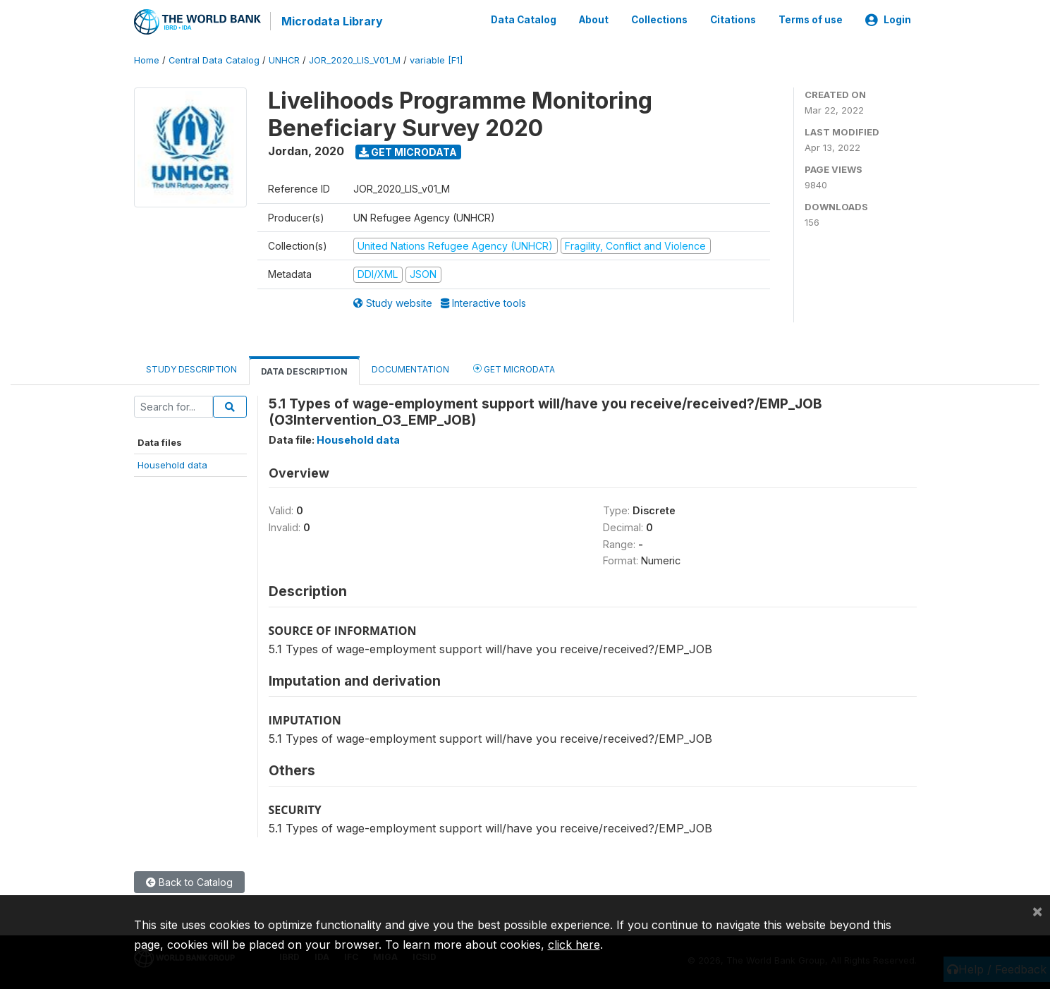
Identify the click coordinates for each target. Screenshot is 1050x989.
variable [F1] (436, 59)
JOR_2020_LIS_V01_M (355, 59)
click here (574, 945)
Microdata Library (331, 21)
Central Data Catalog (214, 59)
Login (888, 19)
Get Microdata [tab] (514, 367)
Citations (733, 19)
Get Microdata (408, 151)
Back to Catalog (189, 881)
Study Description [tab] (191, 368)
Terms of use (811, 19)
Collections (659, 19)
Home (146, 59)
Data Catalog (523, 19)
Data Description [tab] (304, 370)
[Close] (1037, 910)
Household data (172, 464)
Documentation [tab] (410, 368)
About (594, 19)
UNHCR (284, 59)
